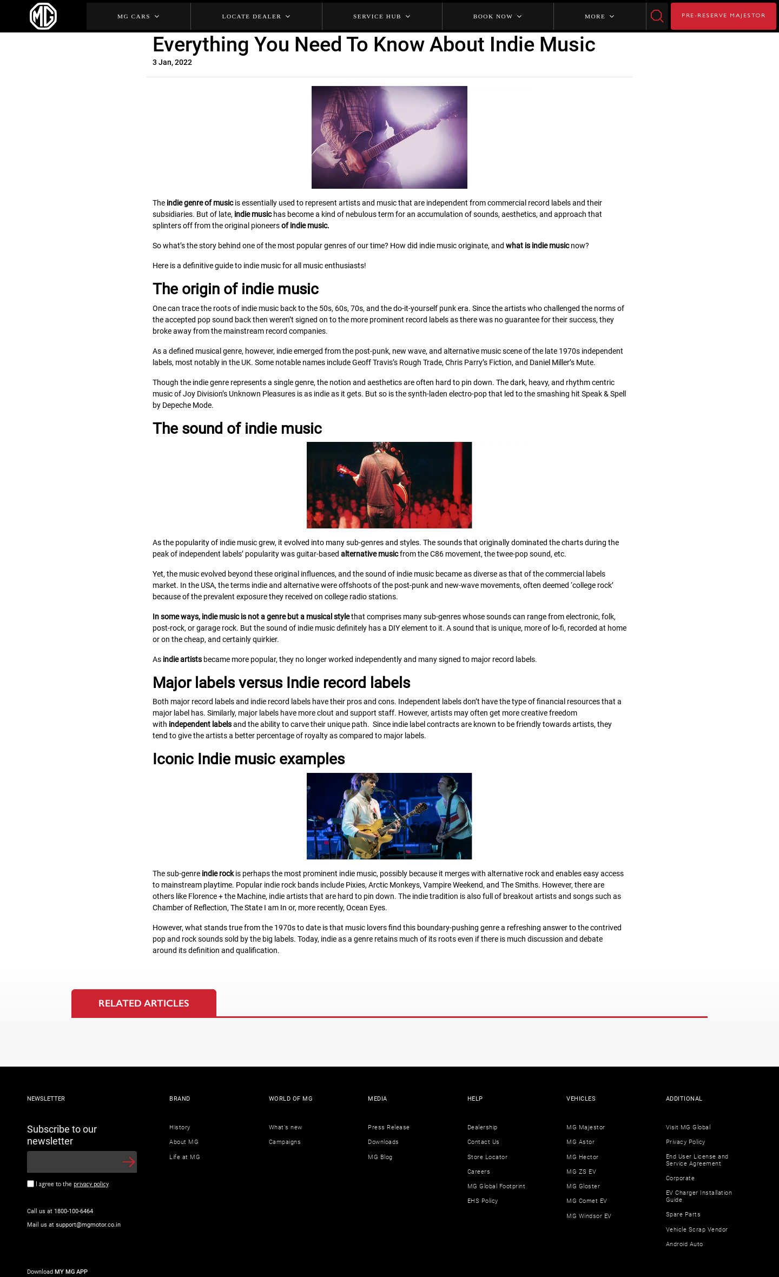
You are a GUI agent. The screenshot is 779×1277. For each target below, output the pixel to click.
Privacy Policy (685, 1142)
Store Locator (487, 1157)
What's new (285, 1127)
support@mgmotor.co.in (88, 1224)
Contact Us (483, 1142)
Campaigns (285, 1142)
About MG (184, 1142)
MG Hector (582, 1157)
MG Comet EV (587, 1201)
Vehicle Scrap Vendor (697, 1229)
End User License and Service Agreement (697, 1160)
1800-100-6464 (73, 1211)
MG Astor (580, 1142)
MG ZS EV (581, 1171)
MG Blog (380, 1157)
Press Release (389, 1127)
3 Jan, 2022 (172, 62)
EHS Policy (482, 1201)
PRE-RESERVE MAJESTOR (723, 16)
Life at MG (184, 1157)
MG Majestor (585, 1127)
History (179, 1127)
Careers (479, 1171)
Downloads (383, 1142)
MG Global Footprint (496, 1186)
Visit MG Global (688, 1127)
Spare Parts (683, 1214)
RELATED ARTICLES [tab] (143, 1003)
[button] (129, 1162)
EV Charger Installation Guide (699, 1196)
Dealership (482, 1127)
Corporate (680, 1178)
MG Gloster (583, 1186)
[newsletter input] (82, 1162)
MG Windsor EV (589, 1216)
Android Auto (684, 1244)
